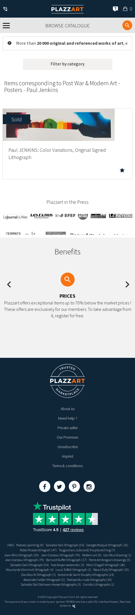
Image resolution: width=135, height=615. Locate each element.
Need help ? (67, 418)
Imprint (67, 456)
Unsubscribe (68, 446)
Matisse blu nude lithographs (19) (89, 580)
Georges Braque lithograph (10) (107, 545)
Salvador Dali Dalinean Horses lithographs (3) (51, 584)
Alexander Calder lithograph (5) (44, 580)
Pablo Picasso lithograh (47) (38, 550)
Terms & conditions (67, 465)
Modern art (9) (91, 555)
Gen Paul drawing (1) (117, 555)
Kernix (69, 605)
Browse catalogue (67, 25)
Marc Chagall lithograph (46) (105, 565)
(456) (10, 545)
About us (68, 408)
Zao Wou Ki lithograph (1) (38, 575)
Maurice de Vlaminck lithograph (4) (30, 569)
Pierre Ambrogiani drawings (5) (110, 560)
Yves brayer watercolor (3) (67, 565)
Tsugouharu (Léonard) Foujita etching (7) (87, 550)
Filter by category (67, 64)
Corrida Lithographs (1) (98, 584)
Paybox (114, 602)
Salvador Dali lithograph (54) (65, 545)
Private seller (68, 427)
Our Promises (67, 437)
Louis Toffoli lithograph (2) (73, 569)
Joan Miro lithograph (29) (21, 555)
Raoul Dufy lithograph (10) (111, 569)
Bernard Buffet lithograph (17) (66, 560)
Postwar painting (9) (30, 545)
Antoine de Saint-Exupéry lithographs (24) (86, 575)
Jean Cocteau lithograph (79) (60, 555)
